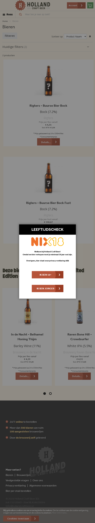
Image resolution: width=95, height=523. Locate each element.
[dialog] (47, 261)
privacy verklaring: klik (59, 261)
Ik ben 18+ (45, 274)
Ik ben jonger (45, 288)
